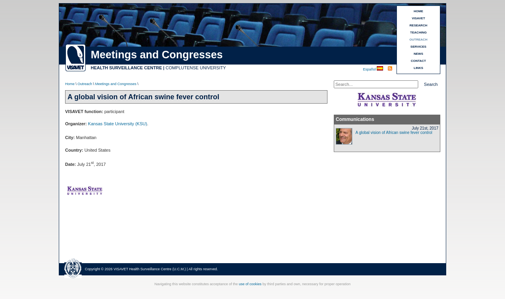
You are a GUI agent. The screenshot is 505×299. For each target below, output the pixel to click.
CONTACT (418, 61)
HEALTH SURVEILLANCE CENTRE (126, 67)
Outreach (85, 84)
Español (370, 69)
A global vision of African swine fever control (393, 132)
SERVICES (418, 46)
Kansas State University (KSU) (117, 123)
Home (70, 84)
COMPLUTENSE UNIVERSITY (196, 67)
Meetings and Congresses (116, 84)
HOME (418, 11)
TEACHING (418, 32)
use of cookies (250, 284)
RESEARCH (418, 25)
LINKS (418, 68)
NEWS (418, 54)
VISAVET (418, 18)
